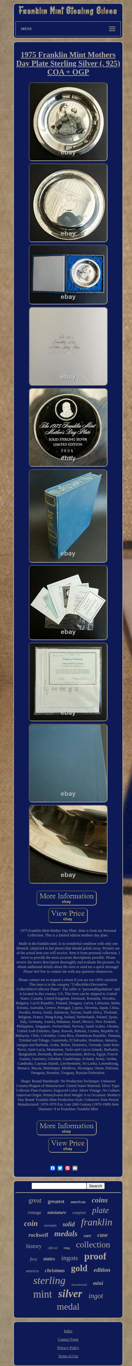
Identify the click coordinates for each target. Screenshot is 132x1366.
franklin (96, 1222)
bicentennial (79, 1284)
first (33, 1259)
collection (93, 1244)
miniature (56, 1212)
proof (95, 1256)
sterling (49, 1280)
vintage (34, 1212)
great (35, 1200)
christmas (55, 1270)
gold (79, 1268)
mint (42, 1294)
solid (69, 1224)
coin (30, 1223)
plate (100, 1210)
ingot (95, 1296)
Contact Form (68, 1339)
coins (100, 1200)
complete (79, 1213)
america (32, 1270)
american (78, 1202)
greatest (56, 1201)
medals (65, 1233)
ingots (69, 1258)
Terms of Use (68, 1356)
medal (68, 1306)
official (52, 1248)
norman (50, 1225)
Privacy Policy (68, 1348)
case (102, 1235)
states (49, 1259)
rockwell (38, 1235)
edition (102, 1270)
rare (87, 1235)
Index (68, 1331)
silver (70, 1294)
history (34, 1246)
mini (98, 1283)
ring (67, 1248)
